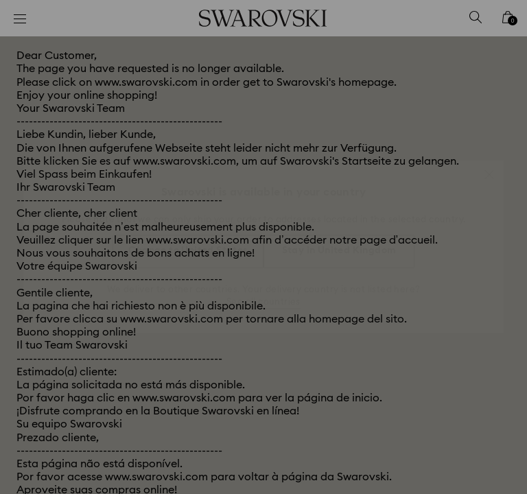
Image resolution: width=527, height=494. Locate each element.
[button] (489, 167)
